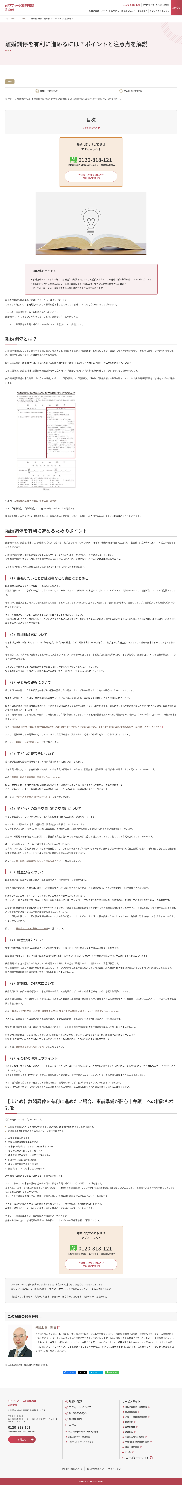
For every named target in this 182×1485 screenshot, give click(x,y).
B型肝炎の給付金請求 (134, 1437)
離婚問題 (129, 1421)
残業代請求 (130, 1427)
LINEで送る (113, 1372)
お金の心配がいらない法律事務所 (83, 1431)
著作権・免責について (71, 1468)
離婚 (10, 81)
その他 (128, 1452)
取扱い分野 (75, 1401)
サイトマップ (114, 1468)
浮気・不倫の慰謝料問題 (136, 1416)
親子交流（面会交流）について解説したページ (38, 860)
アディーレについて (80, 1407)
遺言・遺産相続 (132, 1447)
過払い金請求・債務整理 (136, 1406)
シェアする (71, 1372)
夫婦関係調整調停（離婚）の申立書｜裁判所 (35, 500)
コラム (23, 18)
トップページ (10, 18)
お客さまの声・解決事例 (79, 1436)
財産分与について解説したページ (32, 928)
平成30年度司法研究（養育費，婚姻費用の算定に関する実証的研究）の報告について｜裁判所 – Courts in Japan (65, 1011)
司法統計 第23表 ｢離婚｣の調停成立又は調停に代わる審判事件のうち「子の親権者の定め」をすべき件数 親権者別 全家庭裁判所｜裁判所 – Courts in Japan (85, 726)
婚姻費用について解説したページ (32, 1046)
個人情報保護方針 (95, 1468)
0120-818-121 (131, 4)
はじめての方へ (78, 1413)
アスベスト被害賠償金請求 (137, 1442)
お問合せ (176, 7)
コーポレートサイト (137, 1457)
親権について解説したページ (30, 742)
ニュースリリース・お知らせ (81, 1441)
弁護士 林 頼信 (45, 1327)
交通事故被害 (131, 1411)
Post (84, 1372)
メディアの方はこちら (159, 11)
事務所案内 (75, 1419)
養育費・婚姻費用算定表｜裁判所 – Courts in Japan (36, 777)
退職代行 (129, 1432)
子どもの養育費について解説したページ (35, 797)
